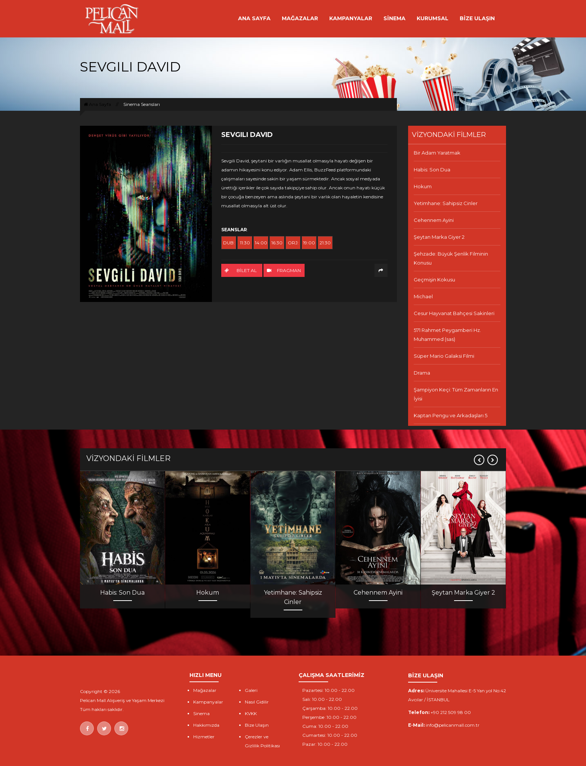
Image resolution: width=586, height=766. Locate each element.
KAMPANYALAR (350, 18)
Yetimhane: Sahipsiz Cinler (446, 203)
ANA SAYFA (254, 18)
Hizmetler (204, 736)
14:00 (261, 242)
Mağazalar (204, 690)
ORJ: (293, 242)
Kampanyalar (208, 702)
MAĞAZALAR (300, 18)
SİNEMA (394, 18)
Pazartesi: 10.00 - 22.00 (328, 690)
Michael (423, 296)
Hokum (423, 186)
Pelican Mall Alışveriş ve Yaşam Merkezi (122, 700)
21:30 (325, 242)
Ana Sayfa (97, 104)
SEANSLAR (234, 229)
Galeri (251, 690)
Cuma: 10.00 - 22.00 (325, 726)
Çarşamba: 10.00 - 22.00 (330, 708)
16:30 (277, 242)
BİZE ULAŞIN (477, 18)
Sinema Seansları (141, 104)
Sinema (201, 713)
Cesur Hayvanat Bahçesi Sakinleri (454, 313)
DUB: (229, 242)
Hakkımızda (206, 725)
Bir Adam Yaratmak (437, 153)
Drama (422, 373)
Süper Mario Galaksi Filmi (444, 356)
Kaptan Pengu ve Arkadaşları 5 (450, 415)
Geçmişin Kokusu (434, 280)
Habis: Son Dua (432, 170)
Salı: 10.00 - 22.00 (322, 699)
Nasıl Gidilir (257, 702)
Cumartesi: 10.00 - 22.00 (329, 735)
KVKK (251, 713)
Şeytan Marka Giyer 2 (439, 237)
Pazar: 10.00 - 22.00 (325, 744)
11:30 (245, 242)
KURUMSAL (432, 18)
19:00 (309, 242)
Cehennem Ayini (434, 220)
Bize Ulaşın (257, 725)
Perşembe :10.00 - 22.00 (329, 717)
